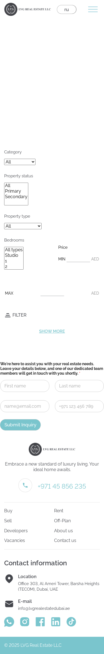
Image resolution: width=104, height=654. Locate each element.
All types (13, 250)
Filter (19, 315)
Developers (16, 530)
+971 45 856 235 (62, 486)
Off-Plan (62, 520)
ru (66, 9)
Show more (52, 331)
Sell (8, 520)
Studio (13, 255)
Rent (58, 510)
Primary (16, 191)
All (16, 185)
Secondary (16, 197)
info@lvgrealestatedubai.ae (44, 608)
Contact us (65, 540)
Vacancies (14, 540)
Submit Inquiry (20, 424)
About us (63, 530)
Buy (8, 510)
